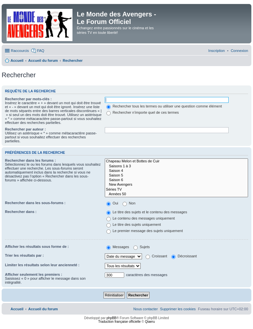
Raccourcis (20, 51)
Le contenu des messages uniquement (140, 218)
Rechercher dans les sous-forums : (35, 203)
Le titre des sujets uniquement (133, 224)
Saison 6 (176, 180)
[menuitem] (239, 51)
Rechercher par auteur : (25, 129)
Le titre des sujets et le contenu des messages (146, 212)
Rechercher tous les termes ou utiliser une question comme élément (164, 106)
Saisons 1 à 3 (176, 166)
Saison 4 (176, 171)
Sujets (141, 247)
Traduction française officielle (119, 321)
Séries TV (176, 189)
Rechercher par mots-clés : (28, 99)
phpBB (111, 318)
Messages (117, 247)
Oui (112, 203)
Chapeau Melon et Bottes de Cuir (176, 161)
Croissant (156, 256)
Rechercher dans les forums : (30, 160)
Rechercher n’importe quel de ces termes (142, 112)
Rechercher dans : (21, 212)
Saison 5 (176, 175)
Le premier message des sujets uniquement (144, 231)
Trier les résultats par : (24, 255)
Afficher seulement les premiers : (33, 274)
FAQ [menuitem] (40, 51)
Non (129, 203)
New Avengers (176, 184)
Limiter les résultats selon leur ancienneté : (42, 265)
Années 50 (176, 194)
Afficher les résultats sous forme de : (37, 246)
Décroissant (184, 256)
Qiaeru (150, 321)
